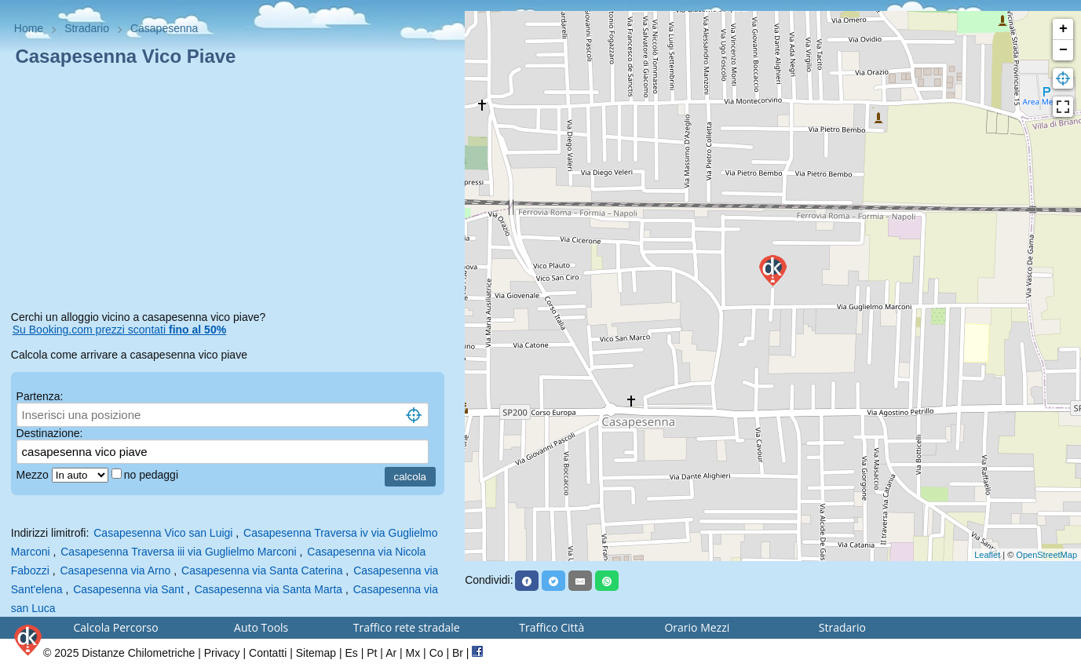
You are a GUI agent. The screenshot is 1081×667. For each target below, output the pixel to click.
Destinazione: (49, 433)
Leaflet (987, 554)
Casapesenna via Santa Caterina (261, 570)
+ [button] (1063, 29)
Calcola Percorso (116, 627)
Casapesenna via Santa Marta (268, 589)
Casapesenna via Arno (115, 570)
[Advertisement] (233, 191)
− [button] (1063, 50)
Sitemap (316, 653)
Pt (372, 653)
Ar (390, 653)
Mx (413, 653)
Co (436, 653)
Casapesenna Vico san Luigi (162, 533)
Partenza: (40, 396)
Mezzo (34, 474)
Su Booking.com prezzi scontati (119, 329)
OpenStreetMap (1046, 554)
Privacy (222, 653)
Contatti (268, 653)
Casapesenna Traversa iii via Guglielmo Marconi (178, 551)
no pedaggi (152, 474)
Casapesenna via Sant (128, 589)
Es (351, 653)
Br (457, 653)
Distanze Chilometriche (138, 653)
